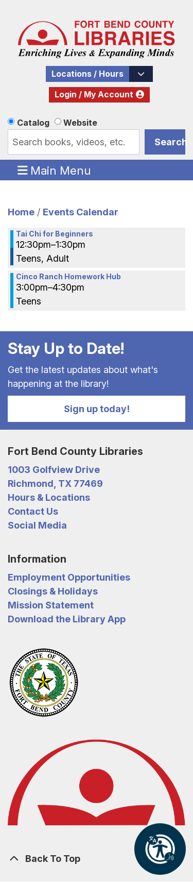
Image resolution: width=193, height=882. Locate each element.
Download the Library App (67, 619)
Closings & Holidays (53, 591)
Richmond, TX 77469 (55, 483)
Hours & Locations (49, 497)
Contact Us (33, 511)
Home (21, 212)
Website (80, 122)
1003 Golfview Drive (54, 469)
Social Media (37, 525)
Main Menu (54, 170)
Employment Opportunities (69, 577)
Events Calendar (80, 212)
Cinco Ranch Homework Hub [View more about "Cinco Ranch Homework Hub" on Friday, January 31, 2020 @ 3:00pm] (68, 276)
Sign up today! (97, 408)
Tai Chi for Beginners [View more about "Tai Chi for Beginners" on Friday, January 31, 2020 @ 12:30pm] (54, 234)
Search (169, 142)
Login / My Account (94, 94)
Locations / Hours (87, 74)
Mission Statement (51, 605)
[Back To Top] (96, 858)
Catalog (33, 122)
